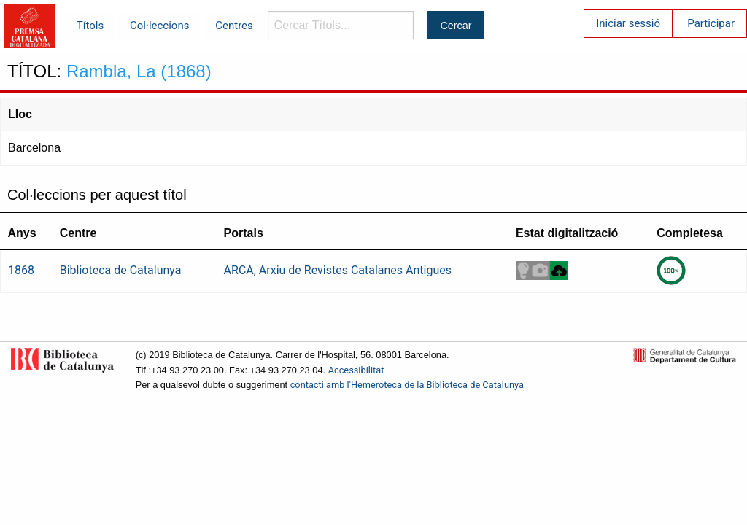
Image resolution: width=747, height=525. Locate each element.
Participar (711, 23)
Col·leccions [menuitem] (159, 25)
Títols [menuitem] (90, 25)
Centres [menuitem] (234, 25)
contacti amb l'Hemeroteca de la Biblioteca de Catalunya (407, 384)
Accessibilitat (356, 370)
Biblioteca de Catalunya (121, 270)
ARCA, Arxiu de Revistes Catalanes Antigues (338, 270)
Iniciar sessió (628, 23)
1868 (21, 270)
